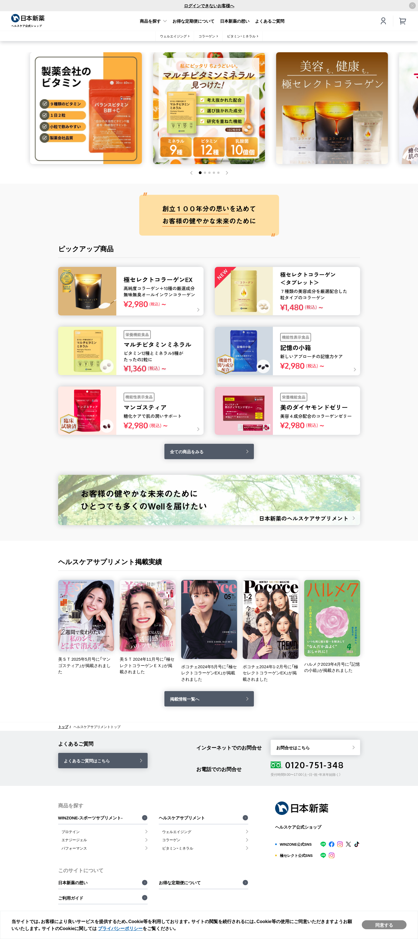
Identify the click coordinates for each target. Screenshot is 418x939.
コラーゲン (207, 36)
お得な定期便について (193, 21)
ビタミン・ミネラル (241, 36)
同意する (384, 924)
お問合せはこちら (293, 747)
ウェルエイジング (173, 36)
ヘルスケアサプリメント (182, 818)
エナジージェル (74, 839)
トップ (63, 726)
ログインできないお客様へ (209, 6)
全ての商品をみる (187, 452)
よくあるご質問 (269, 21)
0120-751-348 (307, 765)
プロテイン (71, 831)
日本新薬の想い (234, 21)
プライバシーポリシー (120, 928)
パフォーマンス (74, 848)
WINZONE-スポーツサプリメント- (90, 818)
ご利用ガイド (70, 898)
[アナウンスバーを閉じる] (412, 5)
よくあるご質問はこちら (87, 761)
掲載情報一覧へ (184, 699)
